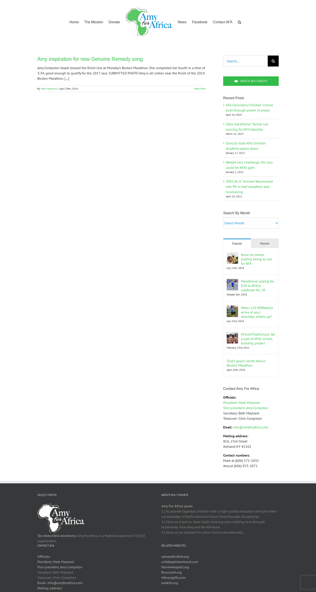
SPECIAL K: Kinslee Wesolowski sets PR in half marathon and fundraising (249, 186)
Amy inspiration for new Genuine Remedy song (90, 59)
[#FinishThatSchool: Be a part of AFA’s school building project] (232, 335)
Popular (237, 243)
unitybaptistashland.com (179, 562)
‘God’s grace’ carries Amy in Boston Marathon (246, 363)
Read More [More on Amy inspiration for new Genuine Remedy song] (200, 88)
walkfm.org (169, 583)
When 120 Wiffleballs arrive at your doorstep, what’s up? (257, 312)
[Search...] (245, 61)
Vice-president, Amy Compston (245, 408)
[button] (239, 22)
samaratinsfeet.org (175, 556)
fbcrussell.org (171, 572)
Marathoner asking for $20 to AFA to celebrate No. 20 (257, 285)
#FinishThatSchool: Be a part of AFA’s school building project (258, 338)
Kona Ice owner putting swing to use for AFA (256, 259)
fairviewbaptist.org (175, 567)
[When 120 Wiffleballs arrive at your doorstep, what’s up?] (232, 308)
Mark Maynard (49, 88)
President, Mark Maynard (241, 402)
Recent (264, 243)
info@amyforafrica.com (250, 427)
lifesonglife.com (173, 577)
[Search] (273, 61)
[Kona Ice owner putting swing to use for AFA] (232, 255)
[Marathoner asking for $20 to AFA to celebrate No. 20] (232, 281)
